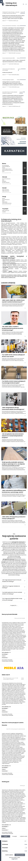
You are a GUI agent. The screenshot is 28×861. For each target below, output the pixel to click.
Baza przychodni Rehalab (9, 614)
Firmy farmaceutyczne (6, 178)
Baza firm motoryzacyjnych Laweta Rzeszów (16, 729)
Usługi (4, 196)
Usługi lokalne (4, 202)
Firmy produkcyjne (5, 165)
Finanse (3, 167)
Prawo (3, 171)
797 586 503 (11, 679)
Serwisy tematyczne (5, 199)
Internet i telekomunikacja (6, 168)
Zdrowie (4, 177)
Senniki (3, 198)
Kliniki (3, 180)
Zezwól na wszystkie (20, 854)
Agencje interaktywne (6, 166)
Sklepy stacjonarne (5, 190)
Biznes (4, 163)
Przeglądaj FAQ (14, 602)
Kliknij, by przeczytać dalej (6, 172)
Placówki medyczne (5, 182)
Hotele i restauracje (5, 210)
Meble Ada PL (6, 675)
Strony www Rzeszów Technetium (9, 25)
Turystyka (5, 209)
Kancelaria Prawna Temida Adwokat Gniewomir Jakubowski (9, 92)
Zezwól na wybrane (9, 854)
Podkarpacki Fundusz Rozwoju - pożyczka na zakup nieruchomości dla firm (10, 13)
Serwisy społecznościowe (6, 203)
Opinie (3, 200)
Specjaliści (4, 181)
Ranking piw (5, 781)
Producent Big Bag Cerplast (8, 79)
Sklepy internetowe (5, 189)
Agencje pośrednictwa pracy (7, 170)
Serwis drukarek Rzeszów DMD (8, 58)
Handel (4, 188)
